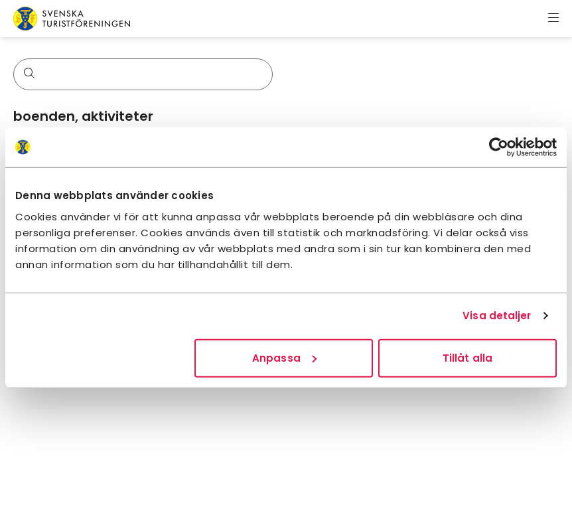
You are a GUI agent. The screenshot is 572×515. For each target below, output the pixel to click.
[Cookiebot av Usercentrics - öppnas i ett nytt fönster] (499, 147)
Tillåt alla (467, 357)
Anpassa (284, 357)
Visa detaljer (497, 316)
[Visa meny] (553, 18)
